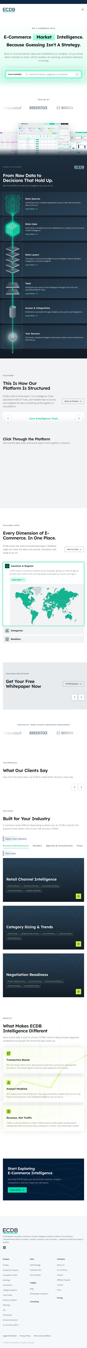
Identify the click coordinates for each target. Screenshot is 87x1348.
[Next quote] (81, 697)
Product (6, 1259)
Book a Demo (17, 1190)
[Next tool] (79, 418)
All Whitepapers (73, 684)
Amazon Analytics (10, 1300)
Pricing (60, 1298)
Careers (60, 1275)
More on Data (74, 549)
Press (59, 1290)
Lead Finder (7, 1295)
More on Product (73, 401)
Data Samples (35, 1275)
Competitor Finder (10, 1275)
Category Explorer (10, 1290)
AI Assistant (7, 1285)
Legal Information (10, 1336)
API (4, 1310)
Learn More (18, 580)
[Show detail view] (78, 896)
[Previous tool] (8, 418)
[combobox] (43, 74)
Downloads (7, 1315)
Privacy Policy (25, 1336)
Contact (60, 1285)
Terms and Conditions (42, 1336)
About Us (60, 1265)
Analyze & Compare (10, 1270)
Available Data (35, 1270)
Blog (31, 1289)
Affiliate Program (63, 1280)
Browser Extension (10, 1320)
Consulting (34, 1301)
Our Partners (62, 1270)
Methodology (35, 1265)
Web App (6, 1305)
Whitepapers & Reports (39, 1294)
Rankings (6, 1280)
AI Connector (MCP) (10, 1325)
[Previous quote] (74, 697)
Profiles (6, 1265)
